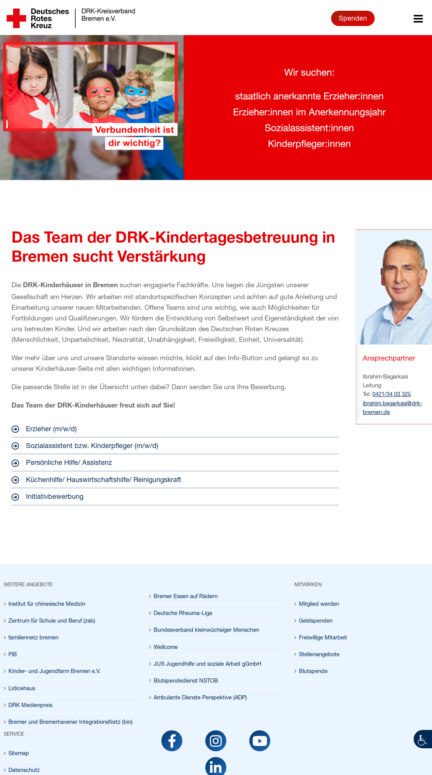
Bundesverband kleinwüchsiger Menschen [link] (206, 629)
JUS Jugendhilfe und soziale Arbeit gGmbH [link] (207, 663)
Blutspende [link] (313, 671)
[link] (423, 739)
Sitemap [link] (18, 753)
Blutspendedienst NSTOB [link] (186, 680)
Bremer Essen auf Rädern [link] (186, 596)
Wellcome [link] (166, 647)
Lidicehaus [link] (21, 688)
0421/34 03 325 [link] (391, 394)
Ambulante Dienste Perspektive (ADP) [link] (200, 697)
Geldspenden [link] (316, 620)
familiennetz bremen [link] (33, 637)
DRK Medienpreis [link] (30, 705)
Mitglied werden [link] (319, 603)
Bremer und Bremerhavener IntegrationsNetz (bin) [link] (70, 721)
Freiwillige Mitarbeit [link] (323, 637)
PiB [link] (12, 654)
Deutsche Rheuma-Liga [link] (183, 613)
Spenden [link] (353, 18)
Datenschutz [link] (24, 770)
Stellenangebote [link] (319, 654)
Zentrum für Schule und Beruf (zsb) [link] (51, 620)
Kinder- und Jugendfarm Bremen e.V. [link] (54, 671)
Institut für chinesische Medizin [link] (46, 603)
